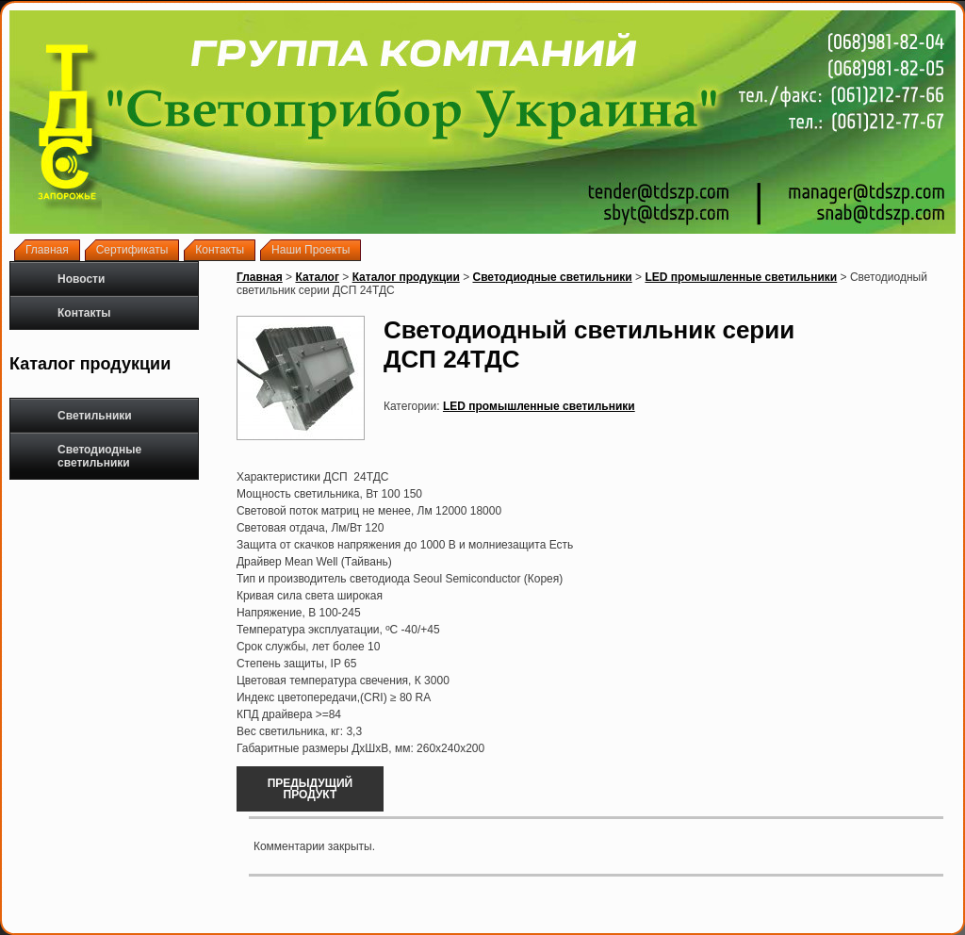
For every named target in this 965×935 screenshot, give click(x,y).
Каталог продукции (406, 277)
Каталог (317, 277)
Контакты (84, 313)
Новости (81, 279)
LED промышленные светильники (741, 277)
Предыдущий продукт (310, 789)
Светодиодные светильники (82, 456)
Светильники (78, 416)
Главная (260, 277)
